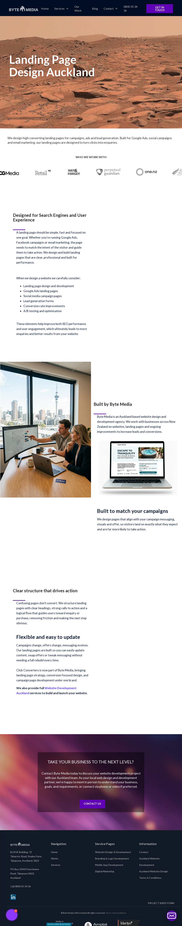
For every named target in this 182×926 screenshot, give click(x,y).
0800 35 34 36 (130, 8)
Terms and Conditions (116, 913)
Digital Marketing (104, 871)
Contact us (92, 803)
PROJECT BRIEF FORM (161, 903)
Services (55, 864)
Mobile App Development (109, 864)
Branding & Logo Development (112, 858)
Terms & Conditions (150, 877)
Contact (143, 852)
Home (45, 8)
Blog (95, 8)
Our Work (78, 8)
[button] (62, 8)
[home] (23, 8)
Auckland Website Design (153, 871)
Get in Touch (159, 9)
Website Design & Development (113, 852)
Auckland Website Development (149, 861)
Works (54, 858)
